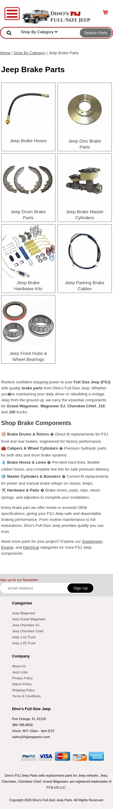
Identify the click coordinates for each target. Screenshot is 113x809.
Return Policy (22, 684)
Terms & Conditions (26, 696)
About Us (19, 666)
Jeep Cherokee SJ (25, 625)
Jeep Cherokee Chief (27, 631)
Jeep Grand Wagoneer (29, 619)
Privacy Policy (22, 678)
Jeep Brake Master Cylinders (85, 214)
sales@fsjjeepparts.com (31, 737)
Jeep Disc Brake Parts (84, 143)
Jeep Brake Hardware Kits (28, 285)
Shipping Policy (23, 690)
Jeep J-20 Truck (24, 643)
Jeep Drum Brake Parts (28, 214)
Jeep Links (20, 672)
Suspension (92, 541)
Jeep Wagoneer (23, 613)
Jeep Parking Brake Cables (85, 285)
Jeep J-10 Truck (24, 637)
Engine (7, 547)
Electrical (31, 547)
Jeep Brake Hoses (28, 140)
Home (5, 53)
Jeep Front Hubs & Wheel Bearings (28, 356)
